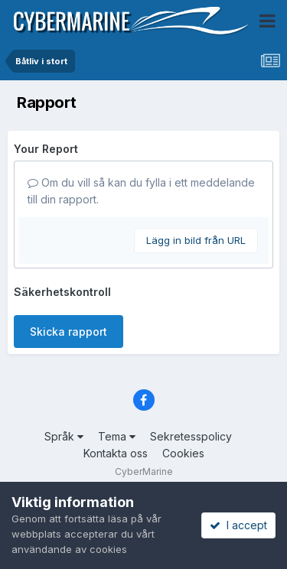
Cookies (183, 453)
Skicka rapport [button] (68, 331)
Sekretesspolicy (191, 436)
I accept (238, 525)
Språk (63, 436)
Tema (116, 436)
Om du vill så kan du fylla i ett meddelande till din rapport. (141, 191)
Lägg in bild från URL (196, 240)
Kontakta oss (115, 453)
